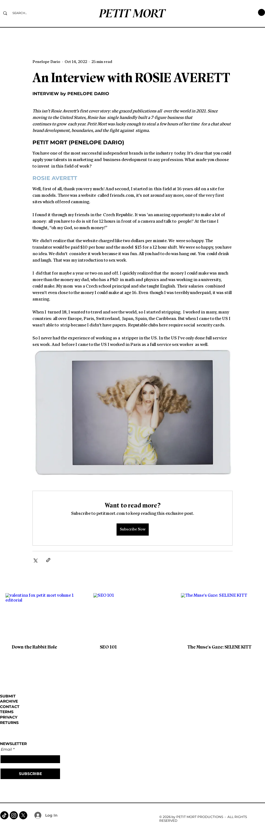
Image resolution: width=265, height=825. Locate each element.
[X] (23, 815)
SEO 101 (108, 647)
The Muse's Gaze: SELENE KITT (219, 647)
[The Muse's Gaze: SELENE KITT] (220, 615)
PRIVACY (8, 717)
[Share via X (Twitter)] (35, 560)
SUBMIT (8, 696)
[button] (261, 12)
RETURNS (9, 722)
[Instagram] (14, 815)
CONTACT (9, 706)
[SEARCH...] (19, 13)
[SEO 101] (132, 615)
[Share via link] (48, 560)
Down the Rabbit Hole (34, 647)
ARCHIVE (9, 701)
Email (6, 749)
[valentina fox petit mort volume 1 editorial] (44, 615)
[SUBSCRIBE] (30, 774)
